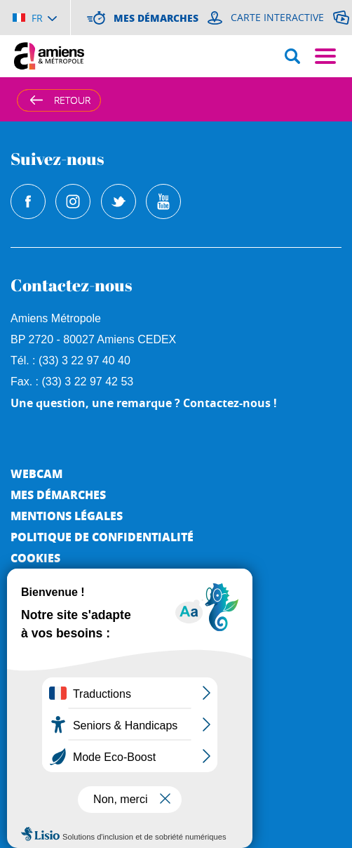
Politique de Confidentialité (102, 537)
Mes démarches (58, 494)
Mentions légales (67, 516)
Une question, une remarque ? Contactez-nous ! (144, 403)
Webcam (36, 473)
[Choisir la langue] (35, 17)
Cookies (35, 558)
